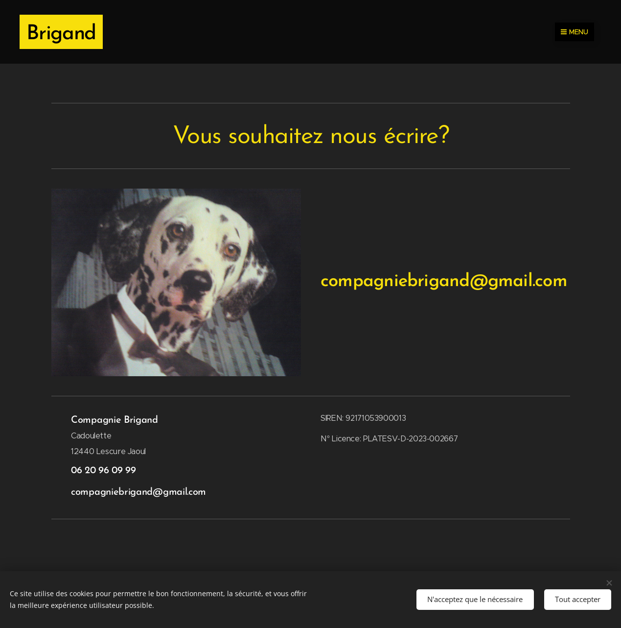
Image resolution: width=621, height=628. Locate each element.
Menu (574, 31)
